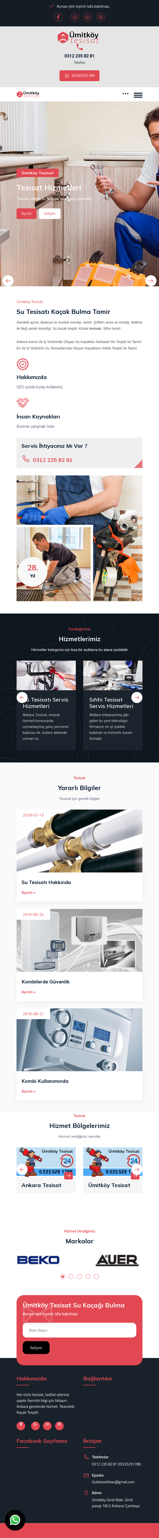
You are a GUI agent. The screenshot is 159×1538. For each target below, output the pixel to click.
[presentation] (8, 280)
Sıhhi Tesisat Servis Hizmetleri (111, 702)
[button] (63, 1276)
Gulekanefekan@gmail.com (113, 1482)
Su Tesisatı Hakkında (46, 882)
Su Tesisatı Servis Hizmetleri (45, 702)
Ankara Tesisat (41, 1185)
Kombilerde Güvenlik (45, 981)
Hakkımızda (32, 377)
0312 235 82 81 (79, 55)
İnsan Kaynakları (38, 416)
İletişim (49, 213)
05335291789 (79, 75)
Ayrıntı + (28, 892)
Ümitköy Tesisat (109, 1185)
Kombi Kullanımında (44, 1081)
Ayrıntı (26, 213)
